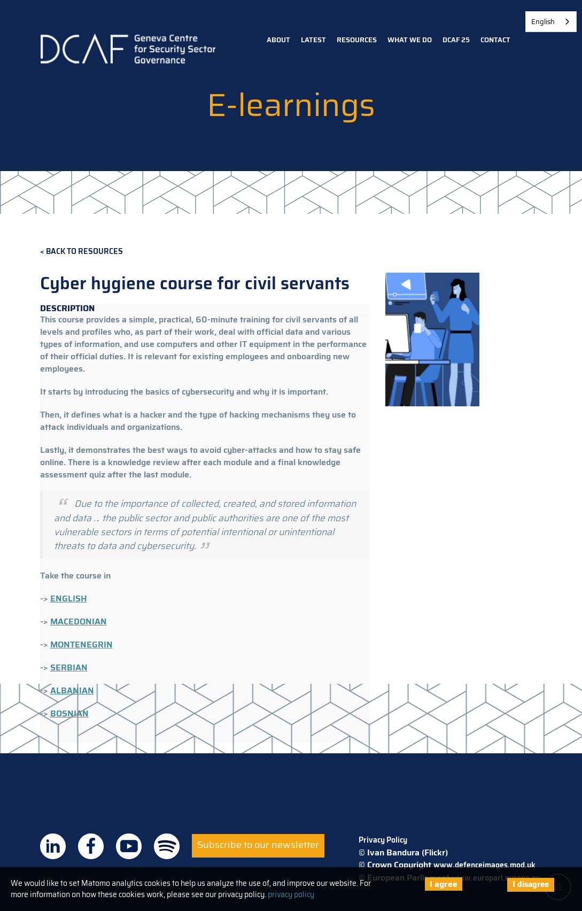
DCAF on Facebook (91, 846)
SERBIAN (69, 667)
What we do (409, 39)
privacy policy (291, 894)
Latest (313, 39)
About (278, 39)
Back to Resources (84, 251)
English (543, 21)
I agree (443, 884)
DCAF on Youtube (129, 846)
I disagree (531, 884)
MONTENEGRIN (81, 644)
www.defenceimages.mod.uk (484, 865)
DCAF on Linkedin (53, 846)
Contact (495, 39)
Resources (357, 39)
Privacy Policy (383, 840)
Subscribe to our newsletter (258, 844)
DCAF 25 (456, 39)
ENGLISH (68, 598)
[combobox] (551, 21)
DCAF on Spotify (167, 846)
